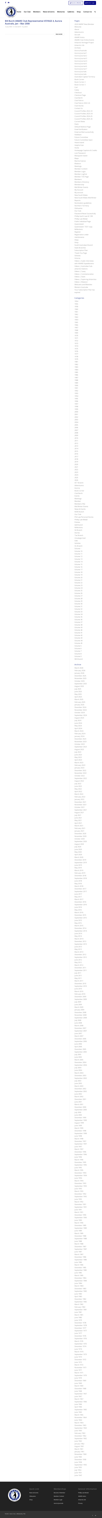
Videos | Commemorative (84, 274)
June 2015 (78, 920)
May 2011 (78, 978)
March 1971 (79, 1373)
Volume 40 (78, 630)
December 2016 (80, 902)
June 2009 (78, 1004)
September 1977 (81, 1331)
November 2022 (80, 773)
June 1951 (78, 1473)
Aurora (77, 488)
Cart (76, 87)
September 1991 (81, 1207)
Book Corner (79, 79)
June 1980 (78, 1317)
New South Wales (81, 195)
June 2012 (78, 960)
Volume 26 (78, 593)
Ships (77, 240)
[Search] (95, 12)
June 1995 (78, 1168)
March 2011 (79, 981)
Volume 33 (78, 612)
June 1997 (78, 1146)
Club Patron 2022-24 (82, 103)
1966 (76, 325)
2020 (76, 464)
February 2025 (80, 702)
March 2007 (79, 1036)
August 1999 (79, 1123)
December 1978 (80, 1323)
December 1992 (80, 1194)
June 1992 (78, 1199)
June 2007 (78, 1033)
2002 (76, 417)
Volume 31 (78, 606)
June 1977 (78, 1333)
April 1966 (78, 1407)
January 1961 (79, 1452)
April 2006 (78, 1047)
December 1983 (80, 1288)
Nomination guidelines (83, 203)
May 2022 (78, 789)
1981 (76, 362)
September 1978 (81, 1325)
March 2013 (79, 952)
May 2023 (78, 757)
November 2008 (80, 1015)
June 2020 (78, 849)
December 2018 (80, 876)
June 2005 (78, 1057)
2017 (76, 456)
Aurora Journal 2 (81, 56)
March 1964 (79, 1423)
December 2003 (80, 1075)
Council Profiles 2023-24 (83, 114)
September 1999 (81, 1120)
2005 (76, 425)
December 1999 (80, 1117)
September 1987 (81, 1249)
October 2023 (80, 744)
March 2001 (79, 1104)
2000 (76, 412)
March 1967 (79, 1399)
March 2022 (79, 794)
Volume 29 (78, 601)
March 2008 (79, 1025)
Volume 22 (78, 583)
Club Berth (18, 27)
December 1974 (80, 1346)
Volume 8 (78, 654)
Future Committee (81, 137)
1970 (76, 335)
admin (26, 27)
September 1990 (81, 1217)
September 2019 (81, 862)
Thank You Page (81, 253)
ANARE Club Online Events (84, 40)
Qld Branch (79, 525)
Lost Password (80, 153)
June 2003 (78, 1083)
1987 (76, 378)
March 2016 (79, 912)
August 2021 (79, 812)
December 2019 (80, 860)
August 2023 (79, 749)
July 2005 (78, 1054)
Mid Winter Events (81, 187)
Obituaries (78, 208)
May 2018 (78, 883)
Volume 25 (78, 590)
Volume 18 (78, 572)
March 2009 (79, 1007)
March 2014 (79, 939)
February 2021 (80, 828)
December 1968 (80, 1388)
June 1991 (78, 1210)
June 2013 (78, 947)
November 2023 (80, 741)
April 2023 (78, 760)
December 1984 (80, 1278)
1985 (76, 372)
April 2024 (78, 728)
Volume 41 (78, 633)
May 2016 (78, 910)
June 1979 (78, 1320)
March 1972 (79, 1365)
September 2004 (81, 1065)
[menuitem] (75, 3)
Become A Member (59, 1493)
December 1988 (80, 1236)
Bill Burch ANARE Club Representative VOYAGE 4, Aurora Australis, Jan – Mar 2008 (33, 22)
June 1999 (78, 1125)
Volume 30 (78, 604)
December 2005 (80, 1049)
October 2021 (80, 807)
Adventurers (79, 32)
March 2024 (79, 731)
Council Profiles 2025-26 (83, 119)
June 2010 (78, 989)
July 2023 (78, 752)
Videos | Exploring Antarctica (85, 279)
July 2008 (78, 1020)
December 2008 (80, 1012)
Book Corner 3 (80, 85)
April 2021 (78, 823)
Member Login (90, 3)
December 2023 (80, 739)
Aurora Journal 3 (81, 58)
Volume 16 (78, 567)
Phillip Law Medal (81, 219)
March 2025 (79, 699)
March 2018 (79, 886)
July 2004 (78, 1068)
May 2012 (78, 962)
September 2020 (81, 841)
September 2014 (81, 931)
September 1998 (81, 1133)
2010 (76, 438)
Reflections (79, 229)
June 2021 (78, 818)
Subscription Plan (81, 250)
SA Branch (78, 530)
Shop (76, 242)
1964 (76, 320)
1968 (76, 330)
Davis (77, 124)
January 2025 (79, 705)
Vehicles (78, 256)
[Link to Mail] (8, 2)
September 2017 (81, 891)
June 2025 (78, 691)
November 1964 (80, 1417)
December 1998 (80, 1131)
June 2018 (78, 881)
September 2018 (81, 878)
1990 (76, 385)
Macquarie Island (81, 156)
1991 (76, 388)
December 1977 (80, 1328)
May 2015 (78, 923)
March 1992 (79, 1202)
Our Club (78, 211)
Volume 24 (78, 588)
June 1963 (78, 1431)
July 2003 (78, 1081)
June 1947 (78, 1475)
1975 (76, 349)
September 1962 (81, 1438)
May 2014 (78, 936)
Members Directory (82, 182)
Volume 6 (78, 648)
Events (77, 496)
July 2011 (78, 973)
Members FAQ (80, 504)
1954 (76, 301)
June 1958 (78, 1462)
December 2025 (80, 676)
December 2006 (80, 1039)
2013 (76, 446)
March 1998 (79, 1139)
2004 (76, 422)
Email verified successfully (84, 132)
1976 (76, 351)
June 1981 (78, 1312)
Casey (77, 90)
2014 (76, 448)
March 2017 (79, 899)
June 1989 (78, 1231)
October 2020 (80, 839)
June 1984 (78, 1283)
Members (78, 179)
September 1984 (81, 1281)
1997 (76, 404)
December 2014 (80, 928)
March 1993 (79, 1191)
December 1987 (80, 1246)
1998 (76, 406)
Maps (77, 158)
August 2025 (79, 686)
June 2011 (78, 975)
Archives (78, 48)
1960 (76, 309)
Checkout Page (80, 95)
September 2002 (81, 1091)
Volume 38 (78, 625)
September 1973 (81, 1354)
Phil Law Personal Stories (84, 517)
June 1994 (78, 1178)
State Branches (80, 248)
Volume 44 (78, 641)
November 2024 (80, 710)
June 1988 (78, 1241)
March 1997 (79, 1149)
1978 (76, 356)
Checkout (78, 92)
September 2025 (81, 684)
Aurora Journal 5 (81, 63)
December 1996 (80, 1152)
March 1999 (79, 1128)
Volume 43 (78, 638)
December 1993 (80, 1183)
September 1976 (81, 1338)
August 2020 (79, 844)
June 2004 (78, 1070)
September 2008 (81, 1018)
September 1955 (81, 1465)
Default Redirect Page (83, 127)
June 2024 (78, 723)
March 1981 (79, 1315)
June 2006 (78, 1044)
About (77, 29)
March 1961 (79, 1449)
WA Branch (79, 659)
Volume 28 (78, 598)
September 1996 (81, 1154)
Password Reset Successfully (85, 213)
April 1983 (78, 1296)
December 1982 (80, 1299)
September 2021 (81, 810)
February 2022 (80, 797)
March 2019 (79, 870)
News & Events (80, 509)
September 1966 (81, 1402)
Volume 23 (78, 585)
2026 (76, 480)
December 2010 (80, 983)
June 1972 (78, 1362)
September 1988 (81, 1238)
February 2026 (80, 670)
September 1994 (81, 1175)
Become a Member (76, 3)
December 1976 (80, 1336)
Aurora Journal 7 (81, 69)
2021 (76, 467)
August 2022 (79, 781)
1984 (76, 370)
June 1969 (78, 1383)
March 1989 (79, 1233)
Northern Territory (82, 206)
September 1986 (81, 1260)
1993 (76, 393)
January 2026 (79, 673)
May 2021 (78, 820)
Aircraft (77, 35)
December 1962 (80, 1436)
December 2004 (80, 1062)
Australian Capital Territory (85, 77)
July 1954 (78, 1470)
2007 (76, 430)
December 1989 (80, 1225)
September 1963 (81, 1428)
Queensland (79, 224)
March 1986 (79, 1265)
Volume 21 (78, 580)
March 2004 (79, 1073)
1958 (76, 306)
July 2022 (78, 784)
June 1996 (78, 1157)
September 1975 (81, 1344)
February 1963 (80, 1433)
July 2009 (78, 1002)
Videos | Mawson (81, 282)
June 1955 (78, 1467)
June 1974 (78, 1349)
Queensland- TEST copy (83, 227)
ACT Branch (79, 483)
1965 (76, 322)
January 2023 (79, 768)
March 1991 (79, 1212)
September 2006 (81, 1041)
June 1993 (78, 1189)
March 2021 (79, 826)
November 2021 (80, 805)
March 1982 (79, 1304)
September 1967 (81, 1394)
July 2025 (78, 689)
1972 (76, 341)
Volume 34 (78, 614)
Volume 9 (78, 656)
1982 (76, 364)
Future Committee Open (84, 140)
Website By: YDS (21, 1514)
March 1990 (79, 1223)
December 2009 (80, 996)
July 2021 (78, 815)
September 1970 (81, 1375)
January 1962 (79, 1444)
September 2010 (81, 986)
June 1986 (78, 1262)
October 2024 (80, 712)
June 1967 (78, 1396)
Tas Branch (79, 535)
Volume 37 (78, 622)
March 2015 (79, 926)
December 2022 (80, 770)
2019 (76, 462)
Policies (77, 522)
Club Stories (79, 106)
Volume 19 (78, 575)
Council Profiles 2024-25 (83, 116)
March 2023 (79, 762)
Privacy (80, 1503)
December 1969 (80, 1380)
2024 (76, 475)
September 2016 (81, 905)
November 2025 (80, 678)
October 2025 (80, 681)
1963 (76, 317)
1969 (76, 333)
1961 (76, 312)
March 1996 (79, 1160)
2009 (76, 435)
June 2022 (78, 786)
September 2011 (81, 970)
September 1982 (81, 1302)
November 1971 (80, 1367)
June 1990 (78, 1220)
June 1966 (78, 1404)
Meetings (78, 166)
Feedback (78, 135)
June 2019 (78, 865)
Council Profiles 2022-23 (83, 111)
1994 (76, 396)
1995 (76, 399)
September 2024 (81, 715)
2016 (76, 454)
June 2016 (78, 907)
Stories (77, 533)
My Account (79, 190)
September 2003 (81, 1078)
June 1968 (78, 1391)
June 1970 (78, 1378)
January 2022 (79, 799)
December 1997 (80, 1141)
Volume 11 (78, 554)
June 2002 (78, 1094)
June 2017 (78, 894)
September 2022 (81, 778)
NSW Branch (79, 512)
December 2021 (80, 802)
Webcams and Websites (83, 284)
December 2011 (80, 968)
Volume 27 (78, 596)
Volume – (78, 548)
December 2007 (80, 1028)
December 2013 (80, 941)
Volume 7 (78, 651)
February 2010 (80, 994)
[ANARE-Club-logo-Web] (11, 12)
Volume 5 (78, 646)
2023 (76, 472)
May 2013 (78, 949)
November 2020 (80, 836)
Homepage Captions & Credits (86, 150)
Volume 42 (78, 635)
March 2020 (79, 857)
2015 (76, 451)
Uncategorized (80, 538)
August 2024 (79, 718)
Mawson (78, 163)
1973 (76, 343)
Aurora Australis (81, 50)
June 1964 (78, 1420)
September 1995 (81, 1165)
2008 (76, 433)
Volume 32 (78, 609)
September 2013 (81, 944)
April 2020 (78, 854)
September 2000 (81, 1110)
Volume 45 (78, 643)
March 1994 (79, 1181)
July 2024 (78, 720)
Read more (59, 34)
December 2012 (80, 954)
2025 (76, 477)
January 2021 (79, 831)
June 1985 (78, 1273)
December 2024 (80, 707)
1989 (76, 383)
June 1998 (78, 1136)
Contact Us (79, 108)
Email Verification (81, 129)
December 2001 (80, 1099)
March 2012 (79, 965)
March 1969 (79, 1386)
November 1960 (80, 1454)
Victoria (77, 258)
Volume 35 (78, 617)
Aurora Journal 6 (81, 66)
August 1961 (79, 1446)
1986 (76, 375)
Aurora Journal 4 (81, 61)
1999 (76, 409)
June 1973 (78, 1357)
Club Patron (79, 100)
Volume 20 (78, 577)
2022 (76, 469)
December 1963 (80, 1425)
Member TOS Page (82, 177)
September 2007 (81, 1031)
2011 (76, 441)
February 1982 (80, 1307)
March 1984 (79, 1286)
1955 (76, 304)
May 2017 (78, 897)
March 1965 (79, 1415)
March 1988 (79, 1244)
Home (77, 148)
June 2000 (78, 1115)
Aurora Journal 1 (81, 53)
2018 (76, 459)
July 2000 (78, 1112)
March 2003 (79, 1086)
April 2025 (78, 697)
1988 (76, 380)
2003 (76, 420)
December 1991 (80, 1204)
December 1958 (80, 1459)
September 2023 (81, 747)
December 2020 (80, 833)
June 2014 (78, 933)
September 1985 (81, 1270)
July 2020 (78, 847)
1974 (76, 346)
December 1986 (80, 1257)
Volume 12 (78, 556)
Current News (80, 121)
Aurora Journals (80, 71)
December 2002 (80, 1089)
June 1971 (78, 1370)
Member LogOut (81, 174)
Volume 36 (78, 619)
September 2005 (81, 1052)
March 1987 (79, 1254)
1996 (76, 401)
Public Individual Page (83, 221)
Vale (76, 541)
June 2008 (78, 1023)
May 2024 (78, 726)
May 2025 (78, 694)
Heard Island (79, 142)
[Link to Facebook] (5, 2)
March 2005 (79, 1060)
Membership (79, 184)
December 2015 (80, 915)
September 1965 (81, 1409)
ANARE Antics (80, 37)
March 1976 (79, 1341)
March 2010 (79, 991)
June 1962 (78, 1441)
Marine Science (80, 161)
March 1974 (79, 1352)
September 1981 (81, 1310)
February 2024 (80, 733)
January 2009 (79, 1010)
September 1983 (81, 1291)
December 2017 (80, 889)
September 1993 (81, 1186)
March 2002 (79, 1096)
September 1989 (81, 1228)
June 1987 (78, 1252)
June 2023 (78, 755)
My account (79, 192)
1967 (76, 327)
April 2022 (78, 791)
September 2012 (81, 957)
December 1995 (80, 1162)
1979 (76, 359)
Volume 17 (78, 569)
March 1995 (79, 1170)
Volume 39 (78, 627)
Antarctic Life (79, 45)
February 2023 (80, 765)
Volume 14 (78, 562)
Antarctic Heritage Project (84, 42)
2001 (76, 414)
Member (78, 501)
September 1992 (81, 1196)
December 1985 (80, 1267)
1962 (76, 314)
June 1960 (78, 1457)
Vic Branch (78, 546)
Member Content (81, 169)
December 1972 (80, 1359)
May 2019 (78, 868)
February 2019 (80, 873)
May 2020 (78, 852)
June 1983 (78, 1294)
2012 (76, 443)
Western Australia (81, 287)
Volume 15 (78, 564)
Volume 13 (78, 559)
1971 (76, 338)
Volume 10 (78, 551)
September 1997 (81, 1144)
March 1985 (79, 1275)
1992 (76, 391)
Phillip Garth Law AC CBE (84, 216)
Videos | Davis (80, 277)
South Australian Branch (84, 245)
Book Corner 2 (80, 82)
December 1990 (80, 1215)
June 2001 (78, 1102)
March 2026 (79, 668)
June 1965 (78, 1412)
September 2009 (81, 999)
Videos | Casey (80, 271)
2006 (76, 427)
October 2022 (80, 776)
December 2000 (80, 1107)
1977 (76, 354)
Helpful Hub (79, 145)
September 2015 (81, 918)
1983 (76, 367)
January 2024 (79, 736)
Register (78, 232)
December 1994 (80, 1173)
